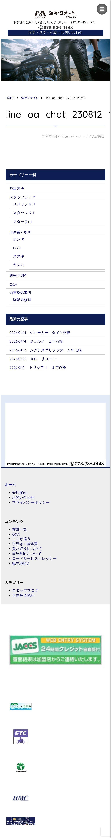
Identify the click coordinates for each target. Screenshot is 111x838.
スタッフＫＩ (24, 212)
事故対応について (27, 553)
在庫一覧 (19, 529)
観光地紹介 (18, 275)
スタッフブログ (22, 197)
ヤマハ (18, 265)
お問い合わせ (23, 497)
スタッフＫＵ (24, 204)
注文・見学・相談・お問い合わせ (55, 32)
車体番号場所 (20, 232)
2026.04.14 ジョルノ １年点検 (36, 341)
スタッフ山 (22, 221)
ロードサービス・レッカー (34, 558)
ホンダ (18, 239)
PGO (17, 248)
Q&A (13, 284)
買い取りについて (27, 548)
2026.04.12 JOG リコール (32, 358)
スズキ (18, 256)
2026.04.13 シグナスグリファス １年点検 (45, 350)
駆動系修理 (22, 299)
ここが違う (21, 538)
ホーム (10, 484)
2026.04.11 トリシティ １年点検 (37, 367)
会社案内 (19, 492)
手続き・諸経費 (25, 543)
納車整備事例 (20, 292)
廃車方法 (16, 188)
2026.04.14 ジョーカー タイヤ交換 (39, 332)
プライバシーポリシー (30, 502)
